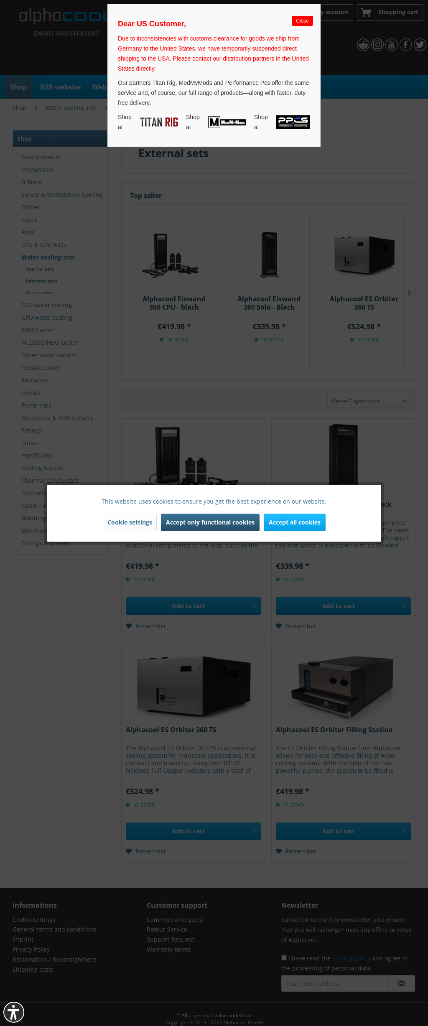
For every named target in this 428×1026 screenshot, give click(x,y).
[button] (13, 1012)
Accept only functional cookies (210, 522)
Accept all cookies (295, 522)
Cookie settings (129, 522)
